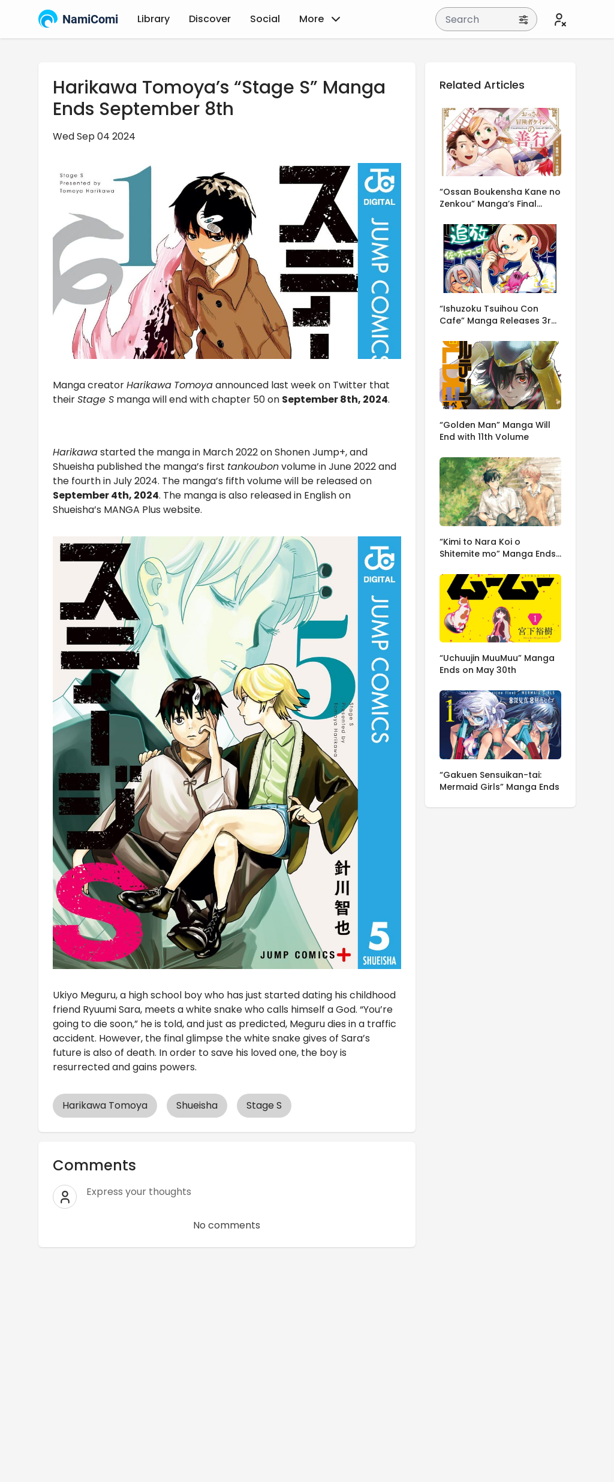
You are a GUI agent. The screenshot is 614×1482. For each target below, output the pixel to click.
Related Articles (482, 84)
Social (265, 19)
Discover (210, 19)
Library (153, 19)
